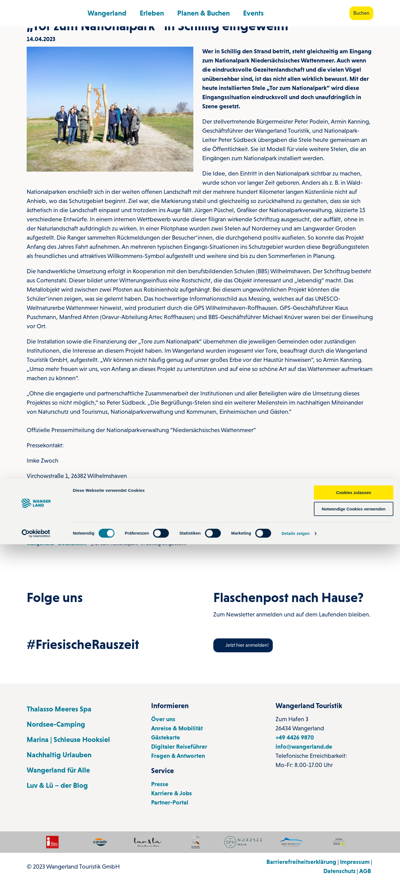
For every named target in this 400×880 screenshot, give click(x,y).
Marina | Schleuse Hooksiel (68, 739)
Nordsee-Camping (56, 724)
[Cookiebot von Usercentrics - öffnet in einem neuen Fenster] (36, 869)
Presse (159, 784)
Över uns (163, 719)
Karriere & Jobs (171, 793)
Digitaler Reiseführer (179, 746)
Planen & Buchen (203, 11)
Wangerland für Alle (58, 770)
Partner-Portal (169, 802)
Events (253, 11)
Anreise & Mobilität (177, 728)
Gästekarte (165, 737)
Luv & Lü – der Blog (57, 785)
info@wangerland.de (304, 746)
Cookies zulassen (353, 828)
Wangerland (107, 11)
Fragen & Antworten (178, 755)
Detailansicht (72, 543)
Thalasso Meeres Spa (59, 709)
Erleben (152, 11)
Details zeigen (295, 869)
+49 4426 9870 (295, 737)
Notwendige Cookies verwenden (354, 844)
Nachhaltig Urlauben (59, 755)
